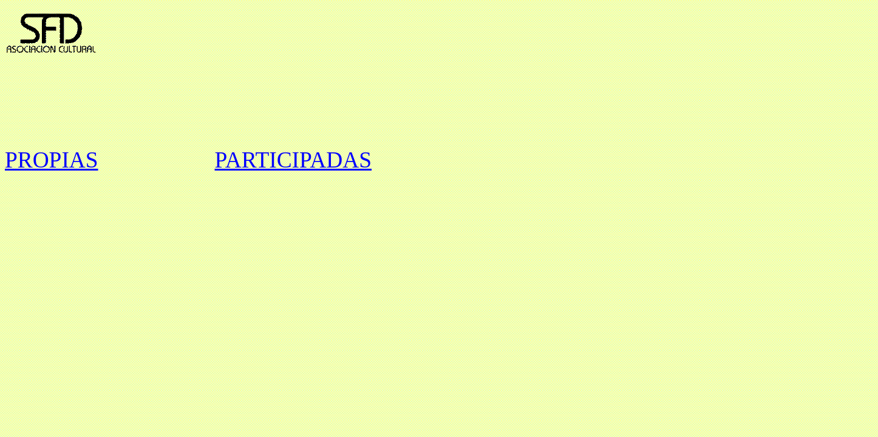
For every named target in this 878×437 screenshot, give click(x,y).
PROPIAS (51, 159)
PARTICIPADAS (293, 159)
